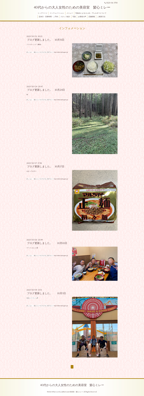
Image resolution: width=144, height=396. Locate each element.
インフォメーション (57, 13)
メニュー (70, 13)
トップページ (42, 13)
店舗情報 (91, 17)
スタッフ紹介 (65, 17)
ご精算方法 (101, 17)
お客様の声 (82, 17)
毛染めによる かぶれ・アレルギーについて (90, 13)
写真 (74, 17)
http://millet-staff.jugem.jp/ (61, 52)
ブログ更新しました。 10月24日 (46, 90)
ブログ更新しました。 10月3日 (46, 293)
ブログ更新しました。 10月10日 (47, 243)
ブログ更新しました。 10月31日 (45, 39)
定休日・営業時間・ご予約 (48, 17)
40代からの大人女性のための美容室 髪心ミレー (72, 7)
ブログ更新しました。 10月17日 (45, 166)
